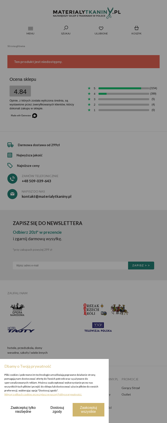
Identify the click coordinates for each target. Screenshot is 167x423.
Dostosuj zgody (57, 409)
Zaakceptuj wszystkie (88, 409)
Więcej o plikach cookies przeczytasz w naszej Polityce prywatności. (43, 394)
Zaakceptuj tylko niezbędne (23, 409)
